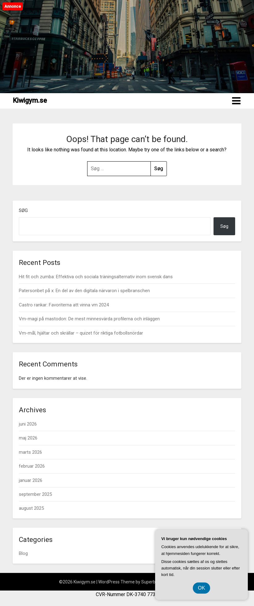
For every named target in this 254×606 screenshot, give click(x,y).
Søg (23, 210)
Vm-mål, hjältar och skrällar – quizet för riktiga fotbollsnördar (81, 333)
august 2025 (31, 508)
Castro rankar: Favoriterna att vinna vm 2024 (64, 305)
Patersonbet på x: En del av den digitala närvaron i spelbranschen (84, 290)
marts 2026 (30, 452)
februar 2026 (32, 466)
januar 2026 (30, 480)
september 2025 (35, 494)
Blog (23, 553)
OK (201, 588)
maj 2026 (28, 438)
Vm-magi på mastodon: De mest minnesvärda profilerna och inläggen (89, 319)
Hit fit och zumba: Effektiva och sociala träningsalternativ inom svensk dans (96, 276)
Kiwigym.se (30, 100)
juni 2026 (28, 424)
